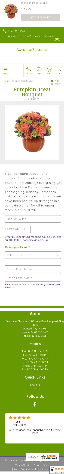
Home (6, 81)
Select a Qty (12, 228)
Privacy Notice (41, 465)
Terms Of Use (22, 465)
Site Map (44, 469)
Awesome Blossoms (32, 50)
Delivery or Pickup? (17, 247)
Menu (5, 73)
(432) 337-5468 (16, 30)
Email (56, 81)
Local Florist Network (25, 469)
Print (56, 84)
